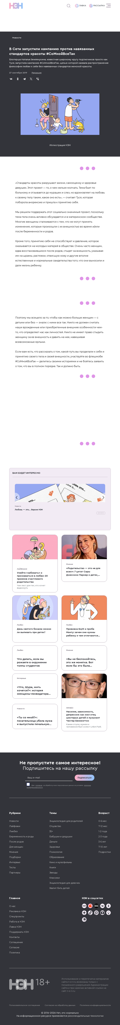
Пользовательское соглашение (24, 1005)
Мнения (69, 564)
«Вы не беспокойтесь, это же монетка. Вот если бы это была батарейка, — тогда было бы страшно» (81, 662)
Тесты (12, 867)
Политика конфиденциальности (95, 1005)
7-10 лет (102, 846)
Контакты (14, 937)
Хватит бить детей (59, 888)
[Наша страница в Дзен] (84, 913)
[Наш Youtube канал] (102, 913)
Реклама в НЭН (17, 911)
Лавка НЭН (15, 926)
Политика (14, 952)
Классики (54, 877)
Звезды (53, 872)
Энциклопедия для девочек (64, 883)
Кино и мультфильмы (60, 862)
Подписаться (85, 777)
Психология (55, 852)
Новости (16, 38)
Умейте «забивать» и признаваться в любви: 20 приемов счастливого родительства (32, 577)
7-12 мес (102, 826)
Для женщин (16, 846)
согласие (38, 785)
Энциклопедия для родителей (66, 821)
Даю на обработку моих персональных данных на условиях (59, 786)
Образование (56, 857)
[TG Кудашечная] (90, 906)
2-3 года (102, 836)
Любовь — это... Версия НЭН (29, 510)
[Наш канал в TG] (84, 906)
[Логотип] (16, 6)
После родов (16, 841)
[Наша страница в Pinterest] (96, 913)
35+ (51, 831)
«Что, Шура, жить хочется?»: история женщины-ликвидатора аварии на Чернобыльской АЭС (35, 690)
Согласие (14, 947)
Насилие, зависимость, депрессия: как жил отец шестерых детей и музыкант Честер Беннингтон (83, 716)
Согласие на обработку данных (60, 1005)
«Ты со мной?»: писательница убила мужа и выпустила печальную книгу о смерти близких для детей (34, 721)
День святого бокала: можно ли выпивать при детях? (34, 631)
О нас (12, 906)
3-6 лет (102, 841)
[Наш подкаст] (84, 920)
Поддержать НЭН (19, 932)
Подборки (15, 857)
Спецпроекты (16, 916)
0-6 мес (102, 821)
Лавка (80, 6)
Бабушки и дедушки (60, 836)
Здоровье (54, 846)
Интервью (21, 678)
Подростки (104, 852)
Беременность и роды (21, 836)
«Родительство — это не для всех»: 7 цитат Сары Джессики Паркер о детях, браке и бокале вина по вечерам (83, 572)
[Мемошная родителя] (96, 906)
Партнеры (14, 872)
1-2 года (102, 831)
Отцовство (55, 826)
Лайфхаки (22, 569)
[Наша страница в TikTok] (90, 913)
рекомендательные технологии (85, 1016)
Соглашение (16, 942)
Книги (52, 867)
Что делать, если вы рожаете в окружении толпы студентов (32, 662)
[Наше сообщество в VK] (102, 906)
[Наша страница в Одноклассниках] (108, 906)
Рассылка (97, 6)
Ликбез (20, 625)
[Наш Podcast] (108, 913)
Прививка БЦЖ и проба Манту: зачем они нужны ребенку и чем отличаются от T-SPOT (82, 632)
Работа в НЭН (17, 921)
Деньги (53, 841)
